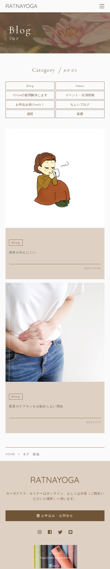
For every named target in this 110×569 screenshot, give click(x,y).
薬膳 (80, 114)
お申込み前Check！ (30, 104)
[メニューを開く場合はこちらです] (101, 6)
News (80, 86)
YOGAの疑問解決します (30, 95)
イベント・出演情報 (80, 95)
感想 (30, 114)
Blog (30, 86)
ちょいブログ (80, 104)
